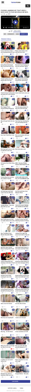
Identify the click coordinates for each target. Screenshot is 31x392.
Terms (21, 388)
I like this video (9, 31)
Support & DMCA (12, 388)
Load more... (15, 381)
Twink (15, 2)
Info (5, 34)
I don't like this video (11, 31)
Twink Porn (13, 390)
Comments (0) (23, 34)
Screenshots (11, 34)
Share (17, 34)
